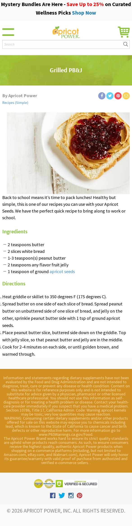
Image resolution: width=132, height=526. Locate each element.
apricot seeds (62, 271)
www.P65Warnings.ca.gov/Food (65, 434)
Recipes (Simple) (15, 102)
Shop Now (84, 12)
